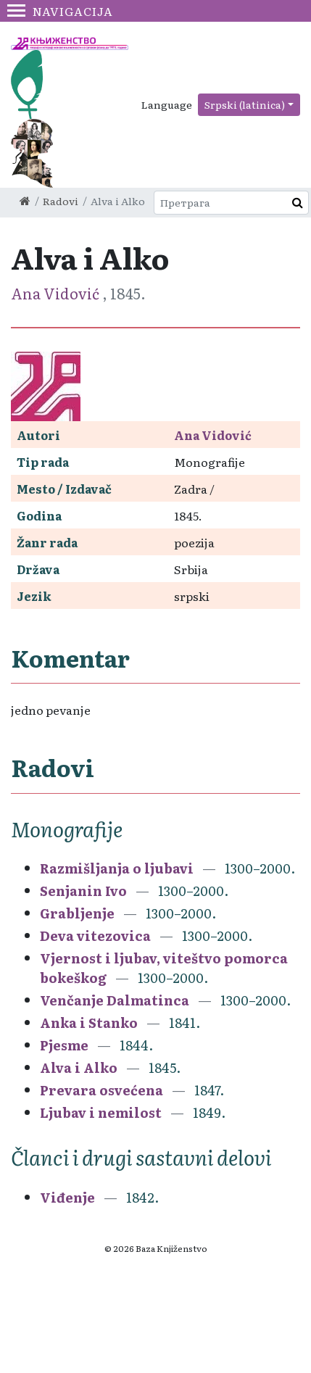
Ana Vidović (56, 293)
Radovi (60, 201)
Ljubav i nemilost (101, 1112)
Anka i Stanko (89, 1022)
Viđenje (67, 1197)
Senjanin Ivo (83, 890)
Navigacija (60, 11)
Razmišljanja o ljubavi (117, 868)
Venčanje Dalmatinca (114, 1000)
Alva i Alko (78, 1067)
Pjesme (64, 1045)
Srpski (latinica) (244, 104)
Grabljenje (77, 913)
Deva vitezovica (95, 935)
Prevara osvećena (101, 1090)
